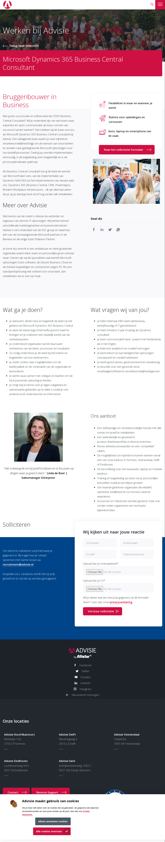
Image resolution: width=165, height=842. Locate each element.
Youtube (85, 677)
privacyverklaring (121, 602)
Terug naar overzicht (24, 46)
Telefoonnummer (133, 554)
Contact (13, 792)
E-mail (90, 554)
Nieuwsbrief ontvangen (85, 695)
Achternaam (130, 543)
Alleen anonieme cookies (53, 821)
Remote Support (47, 792)
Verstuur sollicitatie (101, 611)
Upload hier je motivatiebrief (100, 563)
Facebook (85, 665)
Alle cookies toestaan (49, 831)
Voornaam (92, 543)
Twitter (85, 671)
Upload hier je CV (94, 580)
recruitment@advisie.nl (18, 564)
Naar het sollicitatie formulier (123, 149)
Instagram (85, 689)
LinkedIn (85, 683)
